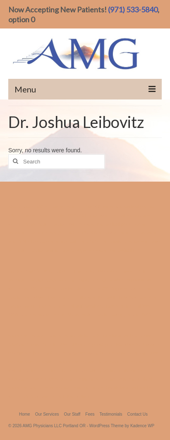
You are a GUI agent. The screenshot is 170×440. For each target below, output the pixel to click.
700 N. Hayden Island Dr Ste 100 (40, 215)
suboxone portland (143, 361)
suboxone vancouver (28, 387)
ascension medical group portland (116, 224)
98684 (28, 206)
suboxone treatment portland (124, 378)
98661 (80, 215)
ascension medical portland (129, 206)
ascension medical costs (32, 232)
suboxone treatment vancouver (122, 335)
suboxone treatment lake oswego (91, 361)
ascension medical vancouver (133, 241)
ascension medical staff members (41, 250)
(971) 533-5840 (133, 9)
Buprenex (84, 250)
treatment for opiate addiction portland (79, 370)
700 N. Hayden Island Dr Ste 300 (68, 206)
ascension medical (107, 215)
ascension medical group (64, 241)
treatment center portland (32, 361)
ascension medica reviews (55, 224)
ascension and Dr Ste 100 (47, 314)
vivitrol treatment (24, 370)
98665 (96, 241)
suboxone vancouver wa (70, 352)
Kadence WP (142, 425)
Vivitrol (84, 335)
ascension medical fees (118, 250)
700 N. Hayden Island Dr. (114, 232)
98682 (14, 206)
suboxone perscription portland (60, 396)
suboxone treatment (74, 378)
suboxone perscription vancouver (127, 352)
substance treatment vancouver (39, 344)
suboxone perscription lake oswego (106, 344)
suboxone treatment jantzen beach (84, 387)
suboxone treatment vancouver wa (42, 335)
